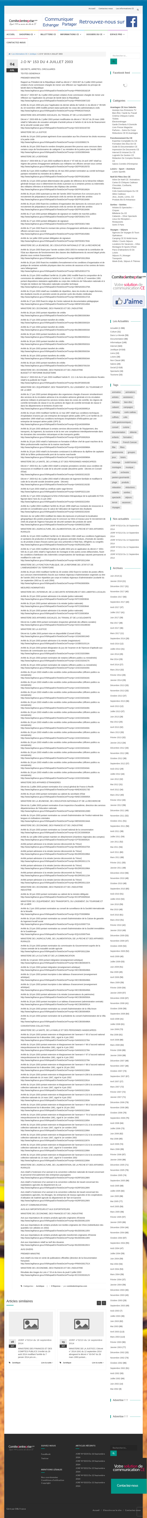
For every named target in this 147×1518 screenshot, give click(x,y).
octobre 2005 (116, 1175)
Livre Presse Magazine (122, 127)
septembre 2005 (117, 1180)
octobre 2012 (116, 758)
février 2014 (116, 675)
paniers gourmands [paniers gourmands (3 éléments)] (120, 477)
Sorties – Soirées (118, 205)
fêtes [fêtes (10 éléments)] (122, 447)
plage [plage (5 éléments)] (114, 482)
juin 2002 (114, 1384)
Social (113, 367)
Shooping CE (26, 34)
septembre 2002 (117, 1368)
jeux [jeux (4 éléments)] (114, 457)
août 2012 (114, 769)
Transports (117, 258)
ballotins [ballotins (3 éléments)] (115, 402)
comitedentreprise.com (77, 1286)
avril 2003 (114, 1332)
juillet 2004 (115, 1253)
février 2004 (116, 1279)
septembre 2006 (117, 1118)
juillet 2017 (115, 612)
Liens (112, 353)
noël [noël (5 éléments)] (114, 472)
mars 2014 (115, 670)
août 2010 (114, 894)
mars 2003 (115, 1337)
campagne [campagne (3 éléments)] (128, 407)
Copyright (46, 1483)
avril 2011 (114, 852)
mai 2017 (114, 623)
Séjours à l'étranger (121, 255)
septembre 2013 (117, 701)
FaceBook (46, 1454)
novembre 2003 (117, 1295)
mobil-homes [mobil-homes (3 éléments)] (130, 462)
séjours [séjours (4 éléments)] (128, 497)
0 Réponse (56, 1286)
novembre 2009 (117, 941)
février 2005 (116, 1217)
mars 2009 (115, 982)
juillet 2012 (115, 774)
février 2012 (116, 800)
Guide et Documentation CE (124, 147)
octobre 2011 (116, 821)
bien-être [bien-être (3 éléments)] (128, 402)
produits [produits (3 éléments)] (125, 482)
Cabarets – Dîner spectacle (124, 216)
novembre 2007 (117, 1066)
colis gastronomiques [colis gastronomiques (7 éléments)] (121, 422)
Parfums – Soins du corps (124, 130)
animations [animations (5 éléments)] (130, 392)
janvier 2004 (116, 1285)
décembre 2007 (117, 1061)
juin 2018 (114, 576)
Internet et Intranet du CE (123, 152)
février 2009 (116, 988)
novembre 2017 (117, 591)
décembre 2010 (117, 873)
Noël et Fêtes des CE (120, 177)
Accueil (92, 8)
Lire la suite (47, 1363)
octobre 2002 (116, 1363)
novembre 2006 (117, 1107)
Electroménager (119, 121)
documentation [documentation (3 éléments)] (118, 432)
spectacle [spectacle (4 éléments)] (116, 497)
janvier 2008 (116, 1055)
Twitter (45, 1458)
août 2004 (114, 1248)
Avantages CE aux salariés (123, 107)
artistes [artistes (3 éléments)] (115, 397)
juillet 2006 (115, 1128)
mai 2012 (114, 784)
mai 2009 (114, 972)
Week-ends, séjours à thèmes (126, 261)
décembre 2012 (117, 748)
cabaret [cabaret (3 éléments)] (115, 407)
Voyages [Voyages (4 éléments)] (116, 507)
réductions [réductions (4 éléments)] (130, 487)
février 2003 (116, 1342)
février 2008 (116, 1050)
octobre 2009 (116, 946)
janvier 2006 (116, 1160)
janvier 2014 (116, 680)
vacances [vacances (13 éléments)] (126, 502)
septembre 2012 (117, 763)
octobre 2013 (116, 696)
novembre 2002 (117, 1358)
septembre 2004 (117, 1243)
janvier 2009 (116, 993)
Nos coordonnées (49, 1477)
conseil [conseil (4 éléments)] (115, 427)
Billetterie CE (48, 34)
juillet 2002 (115, 1378)
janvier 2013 (116, 743)
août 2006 (114, 1123)
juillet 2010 (115, 899)
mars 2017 (115, 633)
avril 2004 (114, 1269)
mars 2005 (115, 1212)
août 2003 (114, 1311)
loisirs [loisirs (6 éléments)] (123, 457)
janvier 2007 (116, 1097)
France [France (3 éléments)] (115, 442)
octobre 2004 (116, 1238)
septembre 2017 (117, 602)
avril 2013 (114, 727)
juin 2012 (114, 779)
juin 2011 (114, 842)
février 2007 (116, 1092)
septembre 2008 (117, 1014)
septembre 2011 (117, 826)
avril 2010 (114, 915)
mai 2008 (114, 1034)
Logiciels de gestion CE (123, 155)
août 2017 (114, 607)
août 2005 (114, 1186)
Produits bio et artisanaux (123, 200)
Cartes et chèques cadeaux (125, 182)
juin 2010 (114, 904)
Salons (113, 364)
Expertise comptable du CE (124, 141)
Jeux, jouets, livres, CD (123, 197)
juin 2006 (114, 1133)
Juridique (40, 1286)
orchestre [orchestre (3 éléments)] (125, 472)
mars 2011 (115, 857)
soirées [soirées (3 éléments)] (127, 492)
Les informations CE (125, 8)
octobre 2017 (116, 597)
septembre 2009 (117, 951)
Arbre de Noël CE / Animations (126, 179)
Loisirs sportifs (118, 172)
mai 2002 (114, 1389)
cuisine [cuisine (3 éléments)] (126, 427)
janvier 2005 (116, 1222)
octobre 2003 (116, 1300)
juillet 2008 (115, 1024)
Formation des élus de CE (124, 144)
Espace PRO (116, 34)
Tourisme (114, 375)
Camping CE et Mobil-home (124, 238)
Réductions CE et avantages (125, 133)
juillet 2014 (115, 649)
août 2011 (114, 831)
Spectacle (114, 371)
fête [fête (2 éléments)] (113, 447)
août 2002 (114, 1373)
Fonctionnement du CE (121, 138)
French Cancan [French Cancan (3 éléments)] (130, 442)
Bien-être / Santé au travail (124, 113)
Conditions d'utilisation (52, 1480)
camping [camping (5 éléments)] (116, 412)
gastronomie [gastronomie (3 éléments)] (117, 452)
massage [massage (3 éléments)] (116, 462)
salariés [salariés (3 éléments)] (115, 492)
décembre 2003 (117, 1290)
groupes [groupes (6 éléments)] (131, 452)
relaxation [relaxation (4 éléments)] (116, 487)
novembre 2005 (117, 1170)
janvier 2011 (116, 868)
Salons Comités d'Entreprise (125, 164)
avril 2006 (114, 1144)
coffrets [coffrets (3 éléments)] (115, 417)
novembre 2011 (117, 815)
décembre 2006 (117, 1102)
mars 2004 (115, 1274)
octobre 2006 (116, 1113)
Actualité (114, 328)
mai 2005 (114, 1201)
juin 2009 (114, 967)
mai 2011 (114, 847)
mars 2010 (115, 920)
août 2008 (114, 1019)
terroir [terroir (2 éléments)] (114, 502)
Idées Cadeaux (119, 194)
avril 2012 (114, 789)
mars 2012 (115, 795)
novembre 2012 (117, 753)
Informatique (115, 342)
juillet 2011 (115, 836)
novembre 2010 (117, 878)
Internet (113, 346)
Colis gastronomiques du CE (125, 191)
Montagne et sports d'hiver (124, 247)
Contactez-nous (106, 8)
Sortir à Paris (118, 225)
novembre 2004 (117, 1232)
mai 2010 (114, 909)
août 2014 (114, 643)
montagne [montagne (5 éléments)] (116, 467)
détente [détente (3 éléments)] (133, 432)
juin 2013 (114, 717)
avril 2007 (114, 1081)
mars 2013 (115, 732)
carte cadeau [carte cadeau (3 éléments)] (130, 412)
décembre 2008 (117, 998)
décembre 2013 (117, 685)
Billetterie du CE (119, 213)
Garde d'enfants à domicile (124, 124)
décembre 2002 (117, 1352)
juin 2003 (114, 1321)
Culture (113, 332)
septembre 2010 (117, 889)
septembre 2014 (117, 638)
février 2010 (116, 925)
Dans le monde (117, 335)
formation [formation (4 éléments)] (127, 437)
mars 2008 (115, 1045)
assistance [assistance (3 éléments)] (128, 397)
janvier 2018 (116, 581)
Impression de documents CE (125, 149)
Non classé (115, 360)
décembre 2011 (117, 810)
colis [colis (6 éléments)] (125, 417)
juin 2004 (114, 1258)
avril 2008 (114, 1040)
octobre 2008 (116, 1008)
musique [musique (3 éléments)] (129, 467)
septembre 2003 (117, 1305)
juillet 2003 (115, 1316)
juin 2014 (114, 654)
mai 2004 (114, 1264)
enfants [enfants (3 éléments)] (115, 437)
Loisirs (113, 357)
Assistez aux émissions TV (124, 110)
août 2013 (114, 706)
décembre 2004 (117, 1227)
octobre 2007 (116, 1071)
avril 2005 (114, 1206)
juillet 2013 (115, 711)
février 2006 (116, 1154)
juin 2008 (114, 1029)
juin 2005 (114, 1196)
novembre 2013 (117, 690)
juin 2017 (114, 617)
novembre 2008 (117, 1003)
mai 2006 (114, 1139)
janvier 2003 (116, 1347)
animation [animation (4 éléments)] (116, 392)
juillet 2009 (115, 961)
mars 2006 (115, 1149)
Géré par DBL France (16, 1509)
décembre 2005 (117, 1165)
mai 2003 (114, 1326)
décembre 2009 (117, 935)
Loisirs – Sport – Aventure (122, 169)
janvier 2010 (116, 930)
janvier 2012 (116, 805)
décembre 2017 (117, 586)
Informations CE (69, 34)
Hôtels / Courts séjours (122, 241)
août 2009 (114, 956)
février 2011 (116, 862)
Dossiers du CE (94, 34)
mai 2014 (114, 659)
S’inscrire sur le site (112, 1510)
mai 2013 (114, 722)
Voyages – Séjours (119, 230)
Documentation (117, 339)
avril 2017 (114, 628)
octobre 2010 (116, 883)
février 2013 (116, 737)
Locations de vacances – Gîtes (126, 244)
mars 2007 (115, 1087)
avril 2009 (114, 977)
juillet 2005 (115, 1191)
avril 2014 (114, 664)
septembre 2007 (117, 1076)
